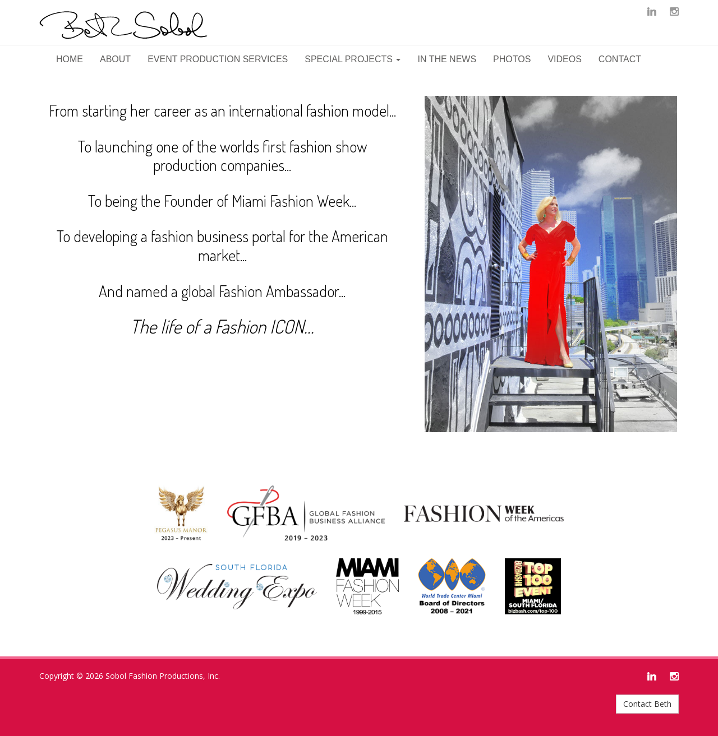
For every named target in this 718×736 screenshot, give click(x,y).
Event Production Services (218, 59)
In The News (446, 59)
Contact (620, 59)
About (115, 59)
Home (69, 59)
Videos (564, 59)
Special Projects (353, 59)
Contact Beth (647, 703)
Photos (512, 59)
